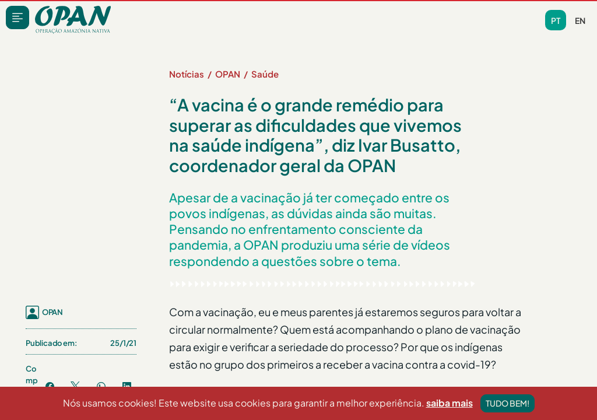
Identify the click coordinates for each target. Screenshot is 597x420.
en (580, 20)
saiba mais (449, 403)
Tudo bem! (507, 403)
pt (555, 20)
